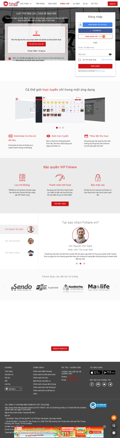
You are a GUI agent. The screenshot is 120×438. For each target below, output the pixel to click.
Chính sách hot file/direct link (44, 375)
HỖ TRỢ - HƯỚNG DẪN (71, 368)
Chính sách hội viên (40, 378)
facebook (95, 29)
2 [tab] (80, 263)
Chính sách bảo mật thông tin (44, 387)
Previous (3, 287)
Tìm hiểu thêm (60, 204)
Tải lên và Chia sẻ (36, 43)
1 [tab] (77, 263)
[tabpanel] (80, 244)
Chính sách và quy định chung (44, 384)
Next (116, 287)
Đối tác (7, 378)
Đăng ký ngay (100, 71)
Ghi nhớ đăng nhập (89, 60)
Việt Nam (12, 389)
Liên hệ (7, 384)
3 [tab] (84, 263)
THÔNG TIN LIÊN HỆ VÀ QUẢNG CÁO (71, 373)
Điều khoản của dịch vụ (42, 381)
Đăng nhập (95, 66)
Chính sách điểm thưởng (42, 371)
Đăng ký (113, 4)
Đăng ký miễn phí (60, 348)
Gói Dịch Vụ (9, 375)
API (6, 381)
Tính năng (9, 371)
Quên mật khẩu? (106, 60)
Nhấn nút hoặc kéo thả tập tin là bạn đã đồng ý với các (38, 59)
